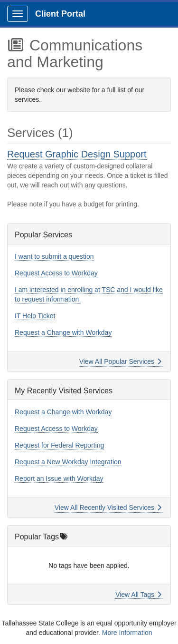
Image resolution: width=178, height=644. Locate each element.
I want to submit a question (54, 256)
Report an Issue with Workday (59, 478)
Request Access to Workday (56, 273)
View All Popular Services (120, 361)
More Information (127, 632)
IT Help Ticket (35, 316)
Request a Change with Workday (63, 332)
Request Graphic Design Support (77, 154)
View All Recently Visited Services (108, 507)
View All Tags (138, 594)
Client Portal (60, 14)
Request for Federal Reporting (59, 445)
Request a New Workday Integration (68, 462)
